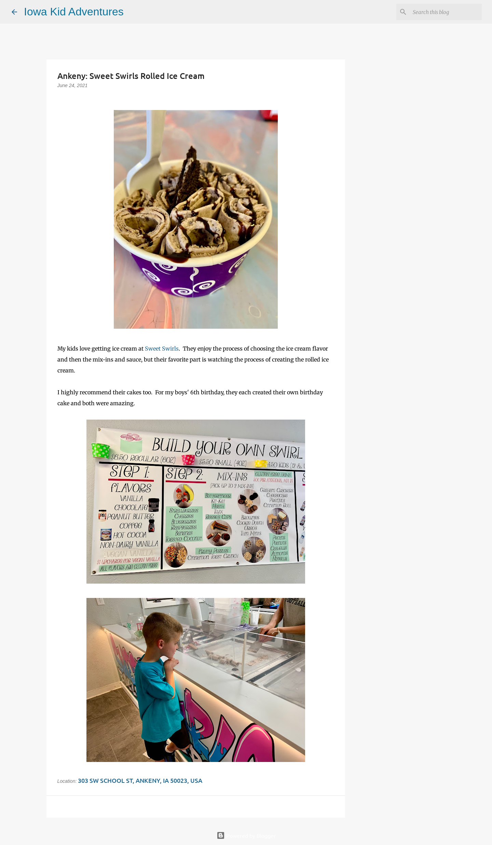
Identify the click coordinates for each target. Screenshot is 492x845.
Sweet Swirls (162, 348)
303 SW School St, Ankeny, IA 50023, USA (140, 780)
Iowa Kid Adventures (74, 11)
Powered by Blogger (246, 835)
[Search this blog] (446, 12)
